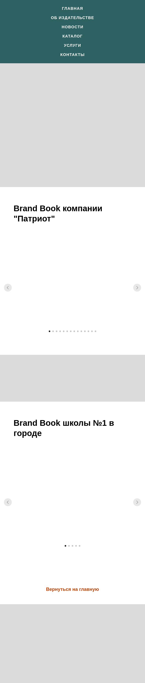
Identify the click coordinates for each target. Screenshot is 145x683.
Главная (72, 8)
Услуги (72, 45)
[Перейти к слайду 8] (74, 331)
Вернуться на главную (72, 589)
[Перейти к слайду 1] (49, 331)
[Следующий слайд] (137, 288)
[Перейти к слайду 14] (95, 331)
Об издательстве (72, 18)
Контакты (72, 54)
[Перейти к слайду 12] (88, 331)
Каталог (72, 36)
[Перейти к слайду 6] (67, 331)
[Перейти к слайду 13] (92, 331)
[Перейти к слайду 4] (60, 331)
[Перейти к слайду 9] (78, 331)
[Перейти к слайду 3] (56, 331)
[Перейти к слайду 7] (71, 331)
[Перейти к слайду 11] (85, 331)
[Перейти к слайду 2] (53, 331)
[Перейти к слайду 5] (63, 331)
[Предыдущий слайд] (8, 288)
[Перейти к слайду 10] (81, 331)
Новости (73, 27)
